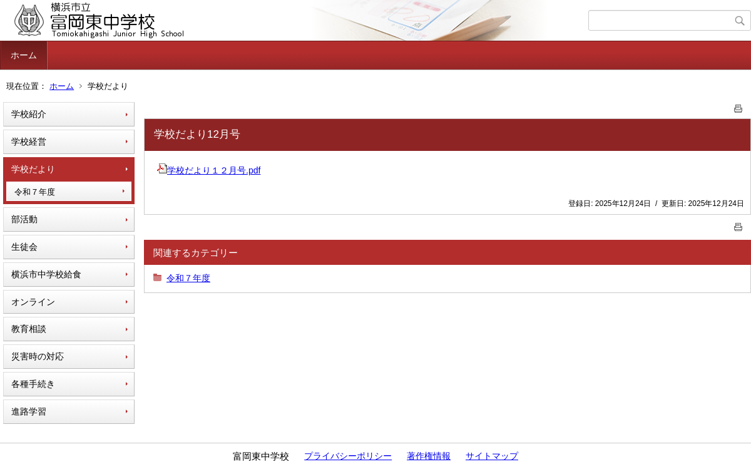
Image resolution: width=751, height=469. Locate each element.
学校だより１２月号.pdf (208, 170)
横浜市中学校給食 (46, 274)
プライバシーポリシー (348, 456)
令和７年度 (34, 192)
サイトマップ (492, 456)
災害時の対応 (37, 356)
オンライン (33, 302)
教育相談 (28, 329)
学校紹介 (28, 114)
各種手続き (33, 384)
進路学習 (28, 411)
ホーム (24, 55)
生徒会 (24, 247)
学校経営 (28, 142)
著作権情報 (429, 456)
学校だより (33, 169)
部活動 (24, 219)
